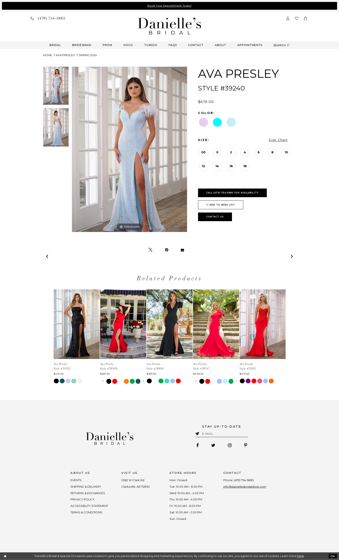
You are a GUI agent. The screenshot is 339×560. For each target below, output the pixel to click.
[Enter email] (221, 434)
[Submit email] (198, 432)
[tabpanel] (56, 87)
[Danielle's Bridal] (169, 26)
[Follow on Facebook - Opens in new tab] (197, 445)
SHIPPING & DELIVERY (86, 486)
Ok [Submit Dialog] (332, 556)
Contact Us (215, 216)
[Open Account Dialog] (288, 18)
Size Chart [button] (278, 140)
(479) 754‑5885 (244, 480)
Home (47, 55)
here (300, 556)
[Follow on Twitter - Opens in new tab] (213, 445)
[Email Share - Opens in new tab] (182, 250)
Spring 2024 (88, 55)
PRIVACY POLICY (83, 499)
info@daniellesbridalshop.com (244, 486)
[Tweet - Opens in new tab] (150, 250)
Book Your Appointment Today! (169, 5)
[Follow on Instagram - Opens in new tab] (230, 445)
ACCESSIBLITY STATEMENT (89, 506)
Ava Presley (65, 55)
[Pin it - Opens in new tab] (166, 250)
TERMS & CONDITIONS (86, 512)
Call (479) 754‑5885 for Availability (232, 192)
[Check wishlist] (297, 18)
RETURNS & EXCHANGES (88, 493)
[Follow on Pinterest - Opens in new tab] (245, 445)
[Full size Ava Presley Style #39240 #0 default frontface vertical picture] (129, 149)
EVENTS (76, 480)
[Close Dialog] (5, 556)
